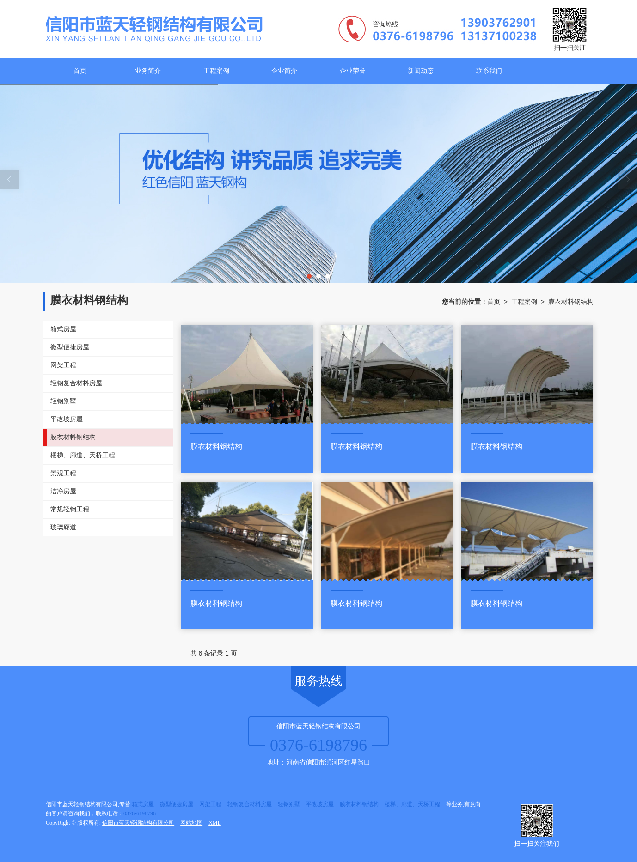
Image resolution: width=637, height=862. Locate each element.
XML (214, 823)
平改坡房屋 (320, 804)
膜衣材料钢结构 (571, 301)
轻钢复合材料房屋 (249, 804)
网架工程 (210, 804)
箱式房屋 (143, 804)
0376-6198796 (139, 813)
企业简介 (284, 70)
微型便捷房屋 (176, 804)
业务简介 (148, 70)
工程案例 (216, 70)
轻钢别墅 (289, 804)
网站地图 (191, 823)
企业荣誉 (353, 70)
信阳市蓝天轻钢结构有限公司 (138, 823)
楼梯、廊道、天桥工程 (412, 804)
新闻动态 (421, 70)
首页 (80, 70)
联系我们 (489, 70)
